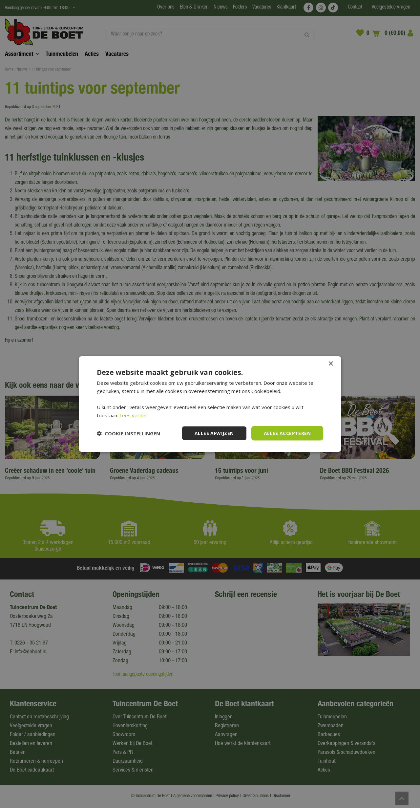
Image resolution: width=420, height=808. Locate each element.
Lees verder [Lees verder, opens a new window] (133, 415)
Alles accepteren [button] (287, 433)
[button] (128, 433)
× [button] (330, 363)
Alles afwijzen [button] (214, 433)
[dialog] (210, 404)
